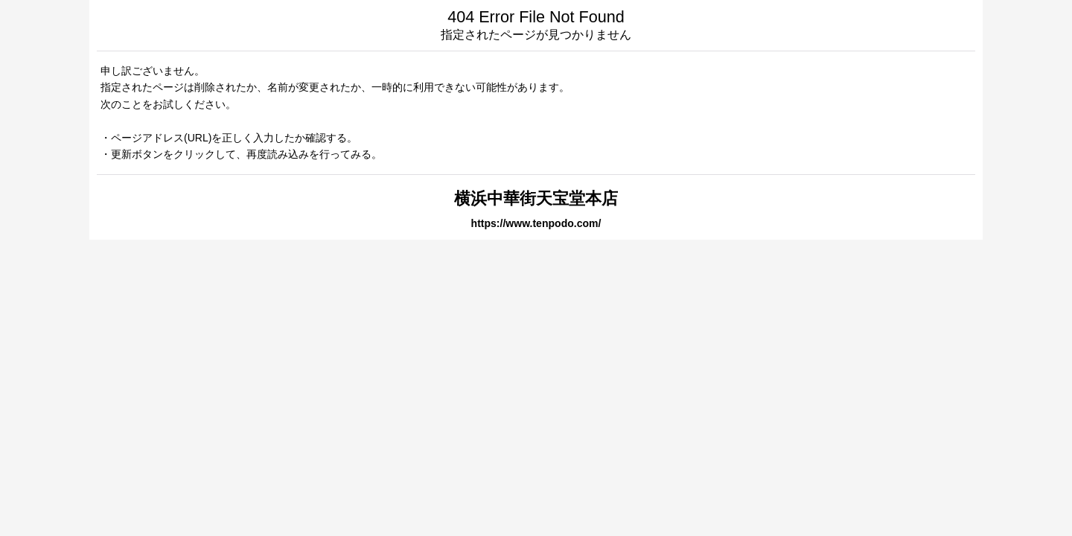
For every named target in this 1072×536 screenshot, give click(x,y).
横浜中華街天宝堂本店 (536, 198)
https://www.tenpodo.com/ (536, 223)
